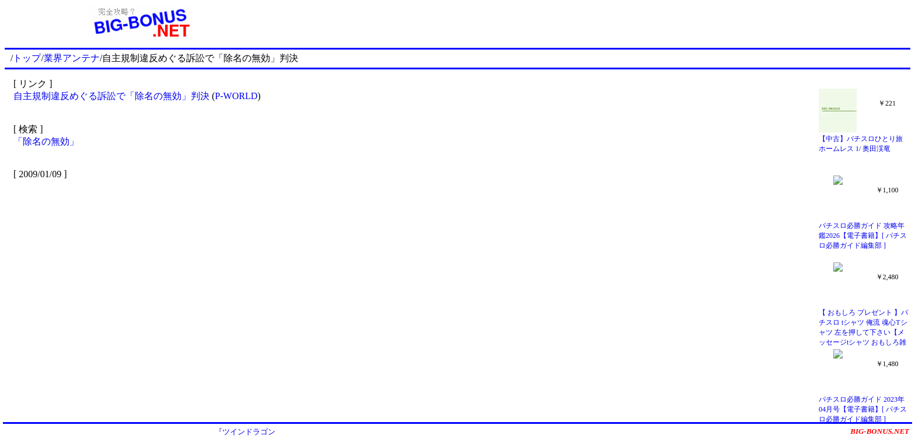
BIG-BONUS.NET (879, 431)
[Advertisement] (593, 22)
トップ (27, 58)
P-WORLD (236, 96)
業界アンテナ (72, 58)
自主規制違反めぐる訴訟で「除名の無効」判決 (111, 96)
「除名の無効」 (46, 141)
